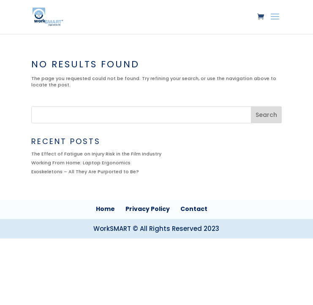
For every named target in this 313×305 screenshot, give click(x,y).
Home (105, 209)
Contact (193, 209)
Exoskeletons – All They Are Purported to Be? (85, 171)
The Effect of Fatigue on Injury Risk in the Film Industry (96, 153)
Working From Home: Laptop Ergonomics (81, 162)
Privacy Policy (147, 209)
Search (266, 115)
